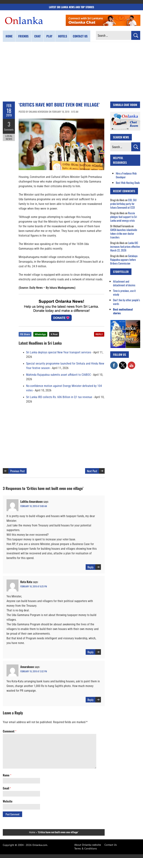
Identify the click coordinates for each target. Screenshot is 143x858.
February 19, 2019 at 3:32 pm (33, 671)
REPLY (99, 334)
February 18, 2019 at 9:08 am (33, 506)
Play (49, 36)
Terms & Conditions (85, 848)
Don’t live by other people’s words (126, 302)
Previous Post (17, 471)
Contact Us (110, 844)
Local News (8, 137)
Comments (9, 129)
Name (7, 775)
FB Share (25, 334)
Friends (23, 36)
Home (9, 36)
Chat (37, 36)
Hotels (62, 36)
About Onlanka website (87, 844)
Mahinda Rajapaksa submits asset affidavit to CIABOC (58, 374)
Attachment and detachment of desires (124, 283)
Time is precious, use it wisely (124, 292)
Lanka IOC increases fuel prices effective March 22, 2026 (125, 246)
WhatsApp (40, 334)
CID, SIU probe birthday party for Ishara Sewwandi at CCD (123, 203)
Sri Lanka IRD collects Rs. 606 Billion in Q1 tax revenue (59, 397)
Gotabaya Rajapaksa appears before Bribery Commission (123, 259)
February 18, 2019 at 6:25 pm (33, 586)
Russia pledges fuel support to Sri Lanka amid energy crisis (123, 216)
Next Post (92, 471)
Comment (9, 731)
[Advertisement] (71, 72)
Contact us (80, 36)
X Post (54, 334)
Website (7, 801)
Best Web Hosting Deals (128, 183)
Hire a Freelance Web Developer (126, 175)
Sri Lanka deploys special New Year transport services (58, 352)
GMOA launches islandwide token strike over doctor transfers (123, 233)
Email (7, 788)
